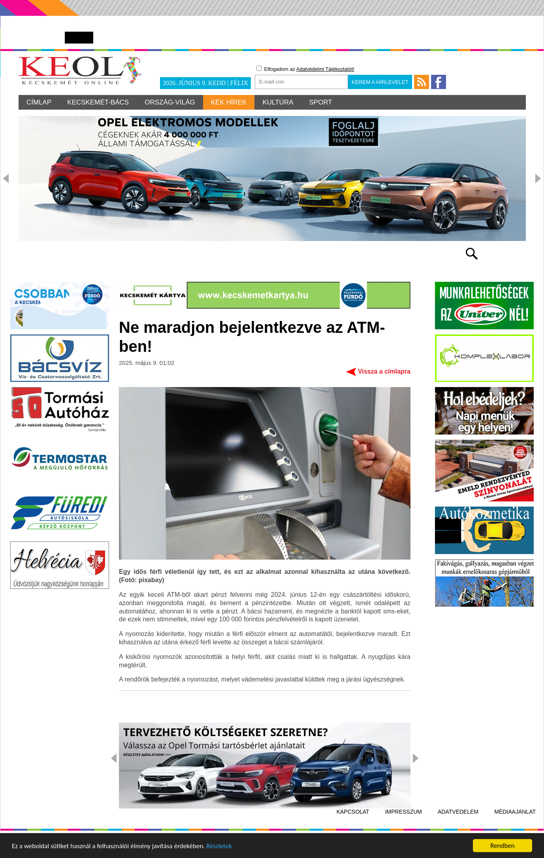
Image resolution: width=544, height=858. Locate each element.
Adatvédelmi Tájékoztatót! (325, 69)
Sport (320, 102)
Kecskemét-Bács (98, 102)
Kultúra (277, 102)
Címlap (38, 102)
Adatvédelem (458, 812)
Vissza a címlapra (384, 371)
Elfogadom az (305, 69)
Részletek (219, 847)
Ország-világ (170, 102)
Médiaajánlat (515, 812)
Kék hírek (229, 102)
